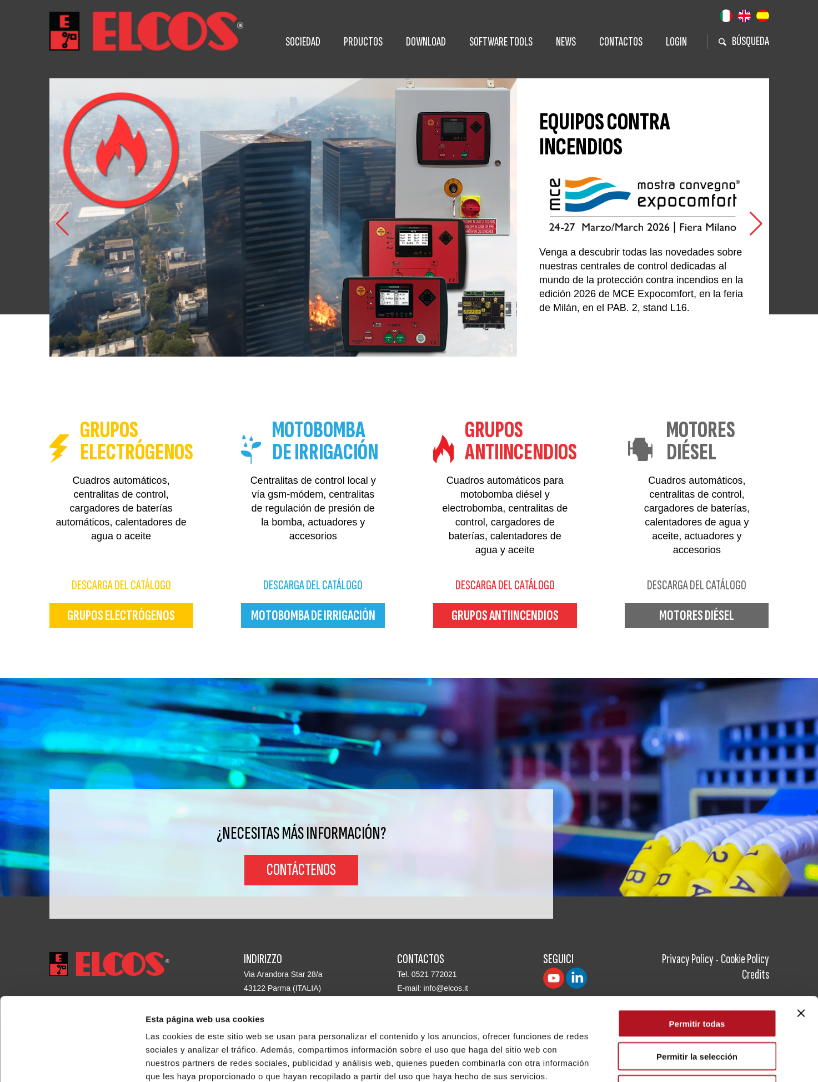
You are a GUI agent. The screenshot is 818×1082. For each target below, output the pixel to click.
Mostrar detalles (601, 1060)
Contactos (621, 42)
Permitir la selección (696, 978)
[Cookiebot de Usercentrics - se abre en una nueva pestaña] (72, 1060)
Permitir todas (697, 945)
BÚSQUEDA (744, 41)
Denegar (697, 1011)
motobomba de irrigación (313, 615)
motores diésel (696, 615)
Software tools (501, 42)
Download (426, 42)
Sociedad (302, 42)
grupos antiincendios (505, 615)
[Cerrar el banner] (801, 935)
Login (676, 42)
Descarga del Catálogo (121, 585)
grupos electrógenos (121, 615)
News (566, 42)
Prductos (363, 42)
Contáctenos (301, 870)
